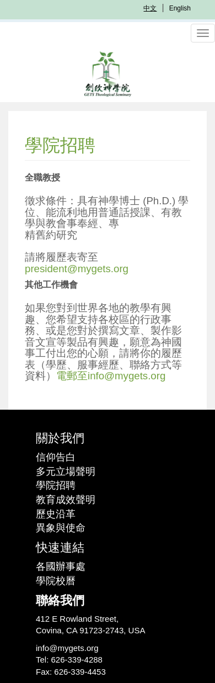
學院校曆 (56, 580)
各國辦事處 (60, 566)
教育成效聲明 (65, 499)
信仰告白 (56, 457)
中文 (150, 8)
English (180, 8)
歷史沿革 (56, 514)
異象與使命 (60, 527)
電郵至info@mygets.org (110, 376)
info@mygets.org (67, 648)
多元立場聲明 (65, 471)
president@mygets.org (76, 268)
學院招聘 (56, 485)
